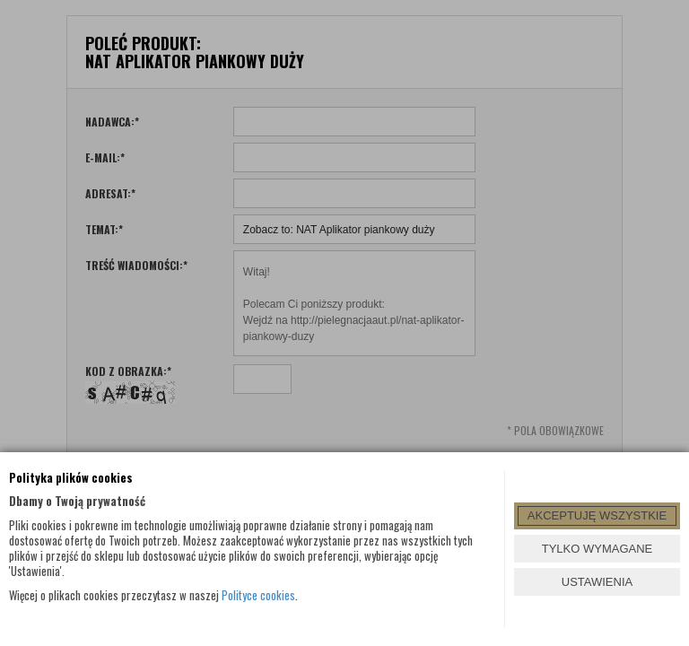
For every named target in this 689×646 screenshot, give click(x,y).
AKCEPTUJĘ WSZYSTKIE (597, 515)
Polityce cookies (258, 595)
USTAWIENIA (597, 582)
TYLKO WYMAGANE (597, 548)
